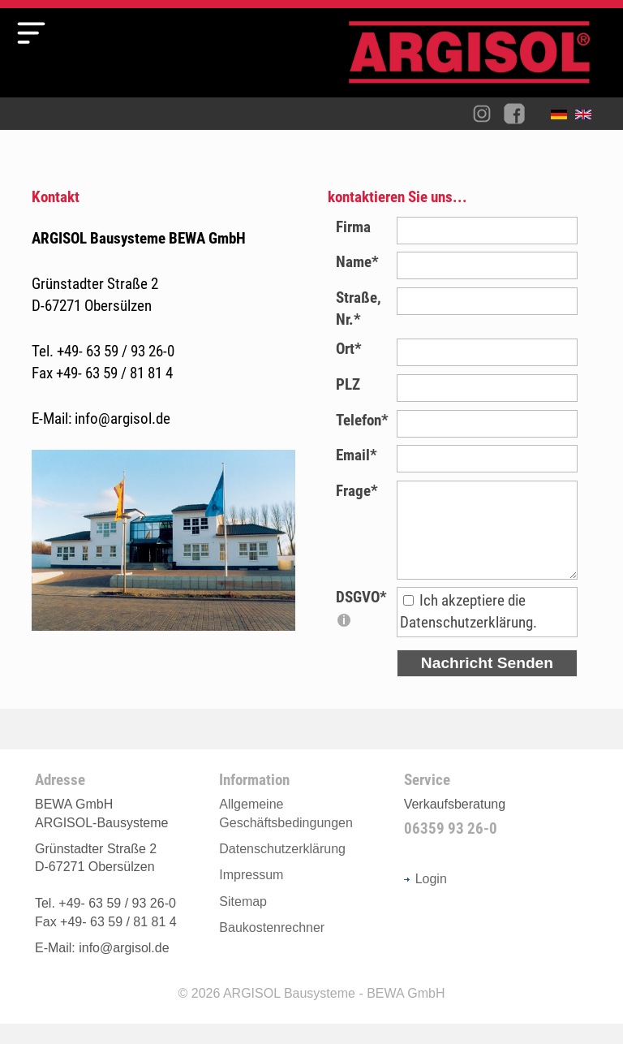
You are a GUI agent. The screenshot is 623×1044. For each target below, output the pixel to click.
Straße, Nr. (358, 308)
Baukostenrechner (271, 948)
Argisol (478, 58)
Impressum (251, 895)
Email (356, 455)
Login (425, 899)
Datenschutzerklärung (282, 869)
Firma (353, 227)
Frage (357, 490)
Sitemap (243, 922)
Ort (349, 348)
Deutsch (563, 118)
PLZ (348, 384)
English (587, 118)
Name (357, 261)
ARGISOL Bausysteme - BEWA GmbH (334, 1013)
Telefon (362, 420)
